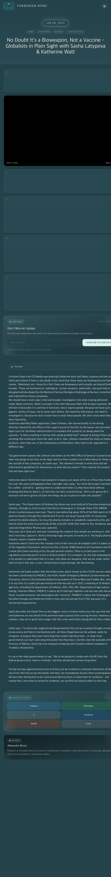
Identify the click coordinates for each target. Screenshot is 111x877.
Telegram (34, 706)
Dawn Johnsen (59, 423)
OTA (95, 508)
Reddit (34, 723)
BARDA (103, 508)
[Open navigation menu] (104, 6)
